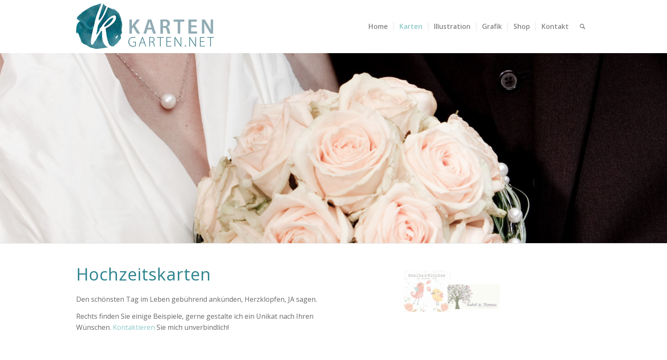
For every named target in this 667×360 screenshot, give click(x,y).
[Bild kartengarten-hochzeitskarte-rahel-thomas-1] (473, 277)
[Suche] (582, 26)
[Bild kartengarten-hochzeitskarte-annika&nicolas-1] (427, 288)
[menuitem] (378, 26)
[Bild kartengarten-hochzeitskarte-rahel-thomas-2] (520, 276)
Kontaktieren (134, 327)
